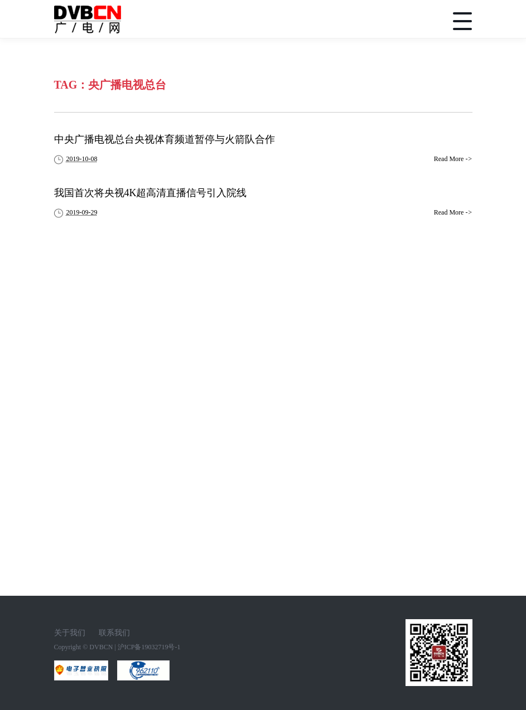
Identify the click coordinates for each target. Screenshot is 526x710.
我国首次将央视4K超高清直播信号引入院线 (150, 192)
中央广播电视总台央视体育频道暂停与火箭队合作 (164, 139)
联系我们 (114, 633)
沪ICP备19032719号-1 (149, 647)
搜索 (418, 21)
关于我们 (69, 633)
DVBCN (101, 647)
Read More (453, 159)
